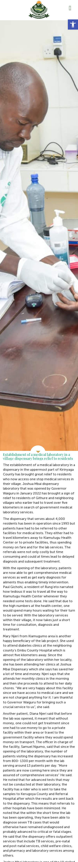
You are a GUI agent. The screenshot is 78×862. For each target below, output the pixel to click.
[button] (73, 24)
